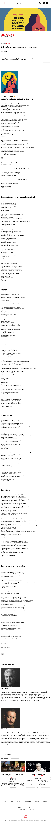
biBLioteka (33, 3)
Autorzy (16, 3)
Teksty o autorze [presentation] (15, 758)
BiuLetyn (12, 3)
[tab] (4, 758)
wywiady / (38, 775)
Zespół (11, 801)
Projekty (28, 3)
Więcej (12, 788)
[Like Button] (2, 654)
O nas (5, 801)
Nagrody (37, 801)
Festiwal (24, 3)
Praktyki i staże (28, 801)
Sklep (37, 3)
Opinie (18, 801)
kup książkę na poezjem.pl (7, 96)
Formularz (45, 801)
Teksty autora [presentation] (4, 758)
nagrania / (13, 777)
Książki (20, 3)
